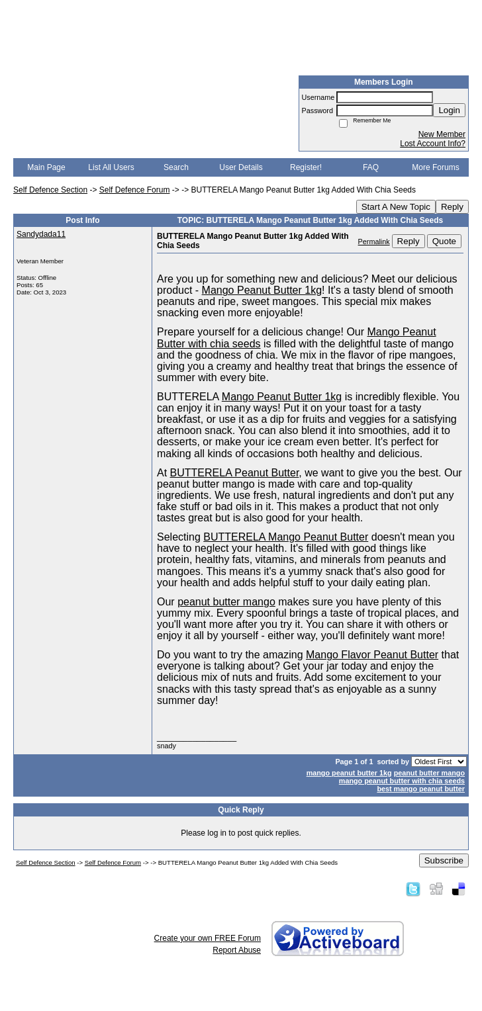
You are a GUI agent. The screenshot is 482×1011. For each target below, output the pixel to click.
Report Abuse (237, 950)
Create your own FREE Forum (207, 938)
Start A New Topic (396, 207)
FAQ (371, 167)
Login (449, 110)
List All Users (111, 167)
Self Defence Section (50, 190)
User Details (240, 167)
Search (176, 167)
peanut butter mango (429, 773)
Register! (306, 167)
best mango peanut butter (421, 789)
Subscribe (443, 860)
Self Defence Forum (134, 190)
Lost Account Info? (432, 143)
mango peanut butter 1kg (349, 773)
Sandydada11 (41, 234)
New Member (441, 134)
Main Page (46, 167)
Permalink (374, 241)
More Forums (435, 167)
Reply (452, 207)
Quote (444, 241)
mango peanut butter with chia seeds (402, 781)
